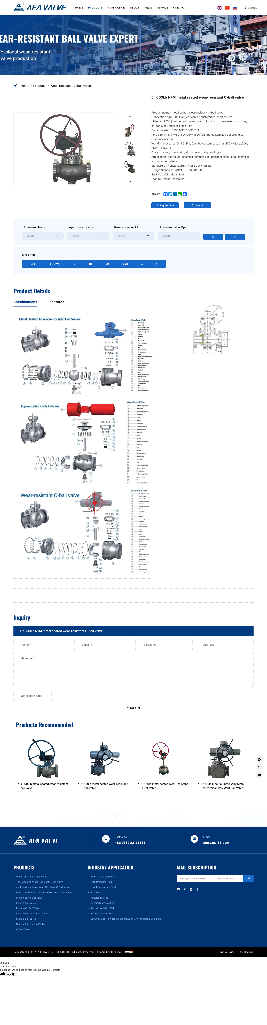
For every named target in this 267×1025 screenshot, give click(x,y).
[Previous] (129, 117)
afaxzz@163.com (216, 844)
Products (39, 85)
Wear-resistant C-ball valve (70, 85)
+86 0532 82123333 (130, 844)
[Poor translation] (11, 976)
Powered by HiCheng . (109, 954)
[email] (194, 881)
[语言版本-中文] (227, 7)
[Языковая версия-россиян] (235, 7)
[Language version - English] (219, 7)
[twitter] (186, 892)
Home (25, 85)
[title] (133, 632)
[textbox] (121, 237)
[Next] (129, 182)
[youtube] (178, 892)
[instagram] (194, 892)
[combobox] (133, 237)
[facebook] (202, 892)
